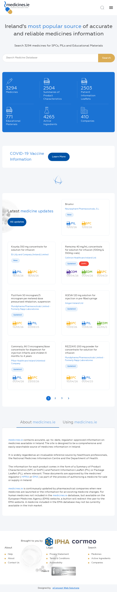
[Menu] (111, 7)
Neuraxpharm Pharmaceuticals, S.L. (82, 209)
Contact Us (13, 563)
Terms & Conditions (60, 558)
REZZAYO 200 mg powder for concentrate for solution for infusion (81, 349)
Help (10, 554)
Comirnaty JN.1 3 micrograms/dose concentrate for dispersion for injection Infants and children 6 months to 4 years (30, 351)
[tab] (37, 424)
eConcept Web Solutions (66, 588)
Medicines (96, 554)
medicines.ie (15, 440)
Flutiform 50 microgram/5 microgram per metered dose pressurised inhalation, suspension (30, 298)
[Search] (102, 7)
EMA (35, 477)
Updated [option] (71, 264)
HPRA (25, 477)
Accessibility (56, 563)
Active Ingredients (100, 558)
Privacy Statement (59, 554)
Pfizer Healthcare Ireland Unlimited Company (28, 362)
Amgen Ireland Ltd (74, 303)
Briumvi (69, 204)
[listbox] (85, 215)
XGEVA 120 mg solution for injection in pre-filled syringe (81, 297)
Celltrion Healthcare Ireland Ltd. (80, 258)
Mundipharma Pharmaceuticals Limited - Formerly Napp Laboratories (30, 307)
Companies (97, 563)
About (11, 558)
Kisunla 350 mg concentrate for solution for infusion (29, 248)
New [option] (69, 215)
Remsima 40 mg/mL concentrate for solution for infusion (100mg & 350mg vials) (84, 250)
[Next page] (68, 398)
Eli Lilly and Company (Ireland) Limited (29, 255)
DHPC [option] (84, 264)
